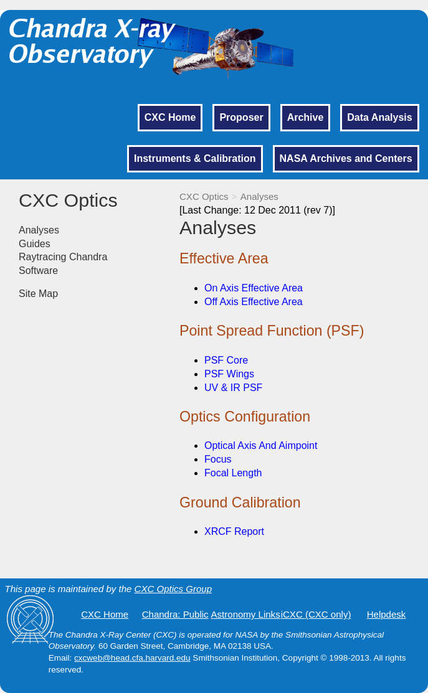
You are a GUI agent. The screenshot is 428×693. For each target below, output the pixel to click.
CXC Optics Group (173, 588)
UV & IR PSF (233, 387)
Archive (305, 117)
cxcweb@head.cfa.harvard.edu (132, 657)
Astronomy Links (245, 614)
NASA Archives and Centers (346, 158)
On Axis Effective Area (253, 288)
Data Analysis (379, 117)
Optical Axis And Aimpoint (260, 445)
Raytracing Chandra (63, 257)
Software (38, 270)
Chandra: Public (175, 614)
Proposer (241, 117)
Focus (218, 459)
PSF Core (226, 360)
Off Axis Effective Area (253, 301)
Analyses (259, 196)
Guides (34, 243)
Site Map (38, 293)
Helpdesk (386, 614)
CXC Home (170, 117)
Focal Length (233, 473)
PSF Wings (229, 374)
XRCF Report (234, 531)
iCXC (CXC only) (316, 614)
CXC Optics (204, 196)
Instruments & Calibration (195, 158)
